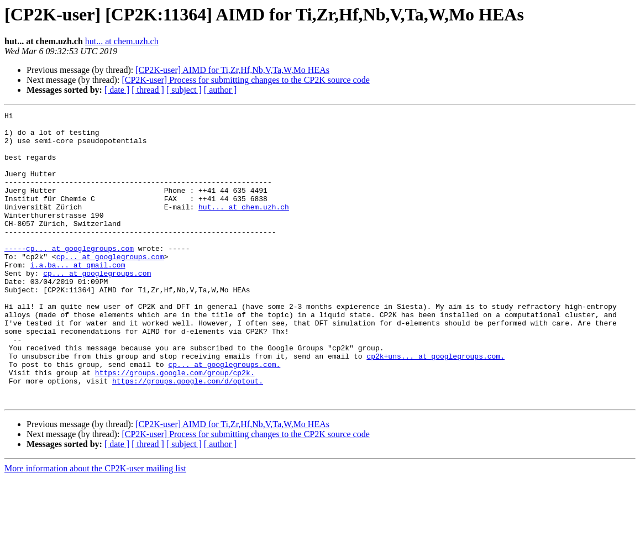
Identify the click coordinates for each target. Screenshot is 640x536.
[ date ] (116, 89)
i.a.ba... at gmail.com (77, 296)
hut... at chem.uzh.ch (122, 41)
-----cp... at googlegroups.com (69, 276)
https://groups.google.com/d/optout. (187, 435)
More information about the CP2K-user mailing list (95, 526)
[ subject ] (184, 89)
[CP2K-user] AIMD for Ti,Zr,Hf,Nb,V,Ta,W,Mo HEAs (232, 70)
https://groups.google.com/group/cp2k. (175, 425)
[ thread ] (148, 89)
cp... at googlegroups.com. (224, 416)
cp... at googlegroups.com (110, 286)
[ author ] (220, 89)
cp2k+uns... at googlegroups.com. (435, 406)
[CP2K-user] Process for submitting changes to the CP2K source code (245, 80)
